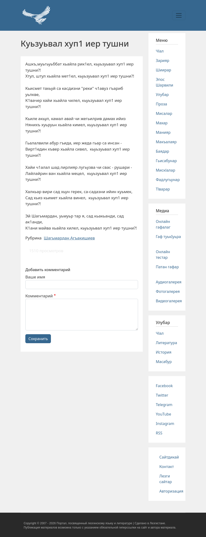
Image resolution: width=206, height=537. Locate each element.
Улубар (162, 94)
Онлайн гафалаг (163, 224)
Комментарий (39, 296)
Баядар (162, 151)
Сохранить (38, 338)
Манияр (163, 132)
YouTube (163, 414)
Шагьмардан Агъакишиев (69, 238)
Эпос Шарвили (164, 82)
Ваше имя (35, 277)
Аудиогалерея (168, 282)
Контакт (166, 466)
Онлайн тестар (163, 254)
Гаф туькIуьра (168, 236)
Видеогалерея (169, 300)
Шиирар (163, 70)
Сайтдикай (169, 457)
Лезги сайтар (165, 478)
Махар (162, 123)
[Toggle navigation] (178, 15)
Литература (166, 342)
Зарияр (162, 60)
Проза (161, 104)
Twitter (162, 395)
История (163, 352)
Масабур (164, 361)
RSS (159, 433)
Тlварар (163, 189)
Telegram (164, 404)
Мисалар (164, 113)
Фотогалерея (168, 291)
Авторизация (171, 491)
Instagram (165, 423)
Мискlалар (165, 170)
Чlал (160, 51)
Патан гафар (167, 266)
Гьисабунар (166, 160)
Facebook (164, 385)
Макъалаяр (166, 141)
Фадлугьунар (168, 179)
